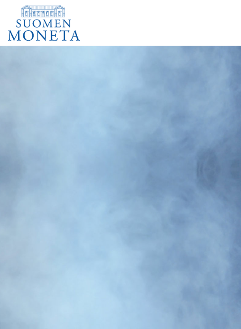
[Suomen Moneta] (50, 23)
